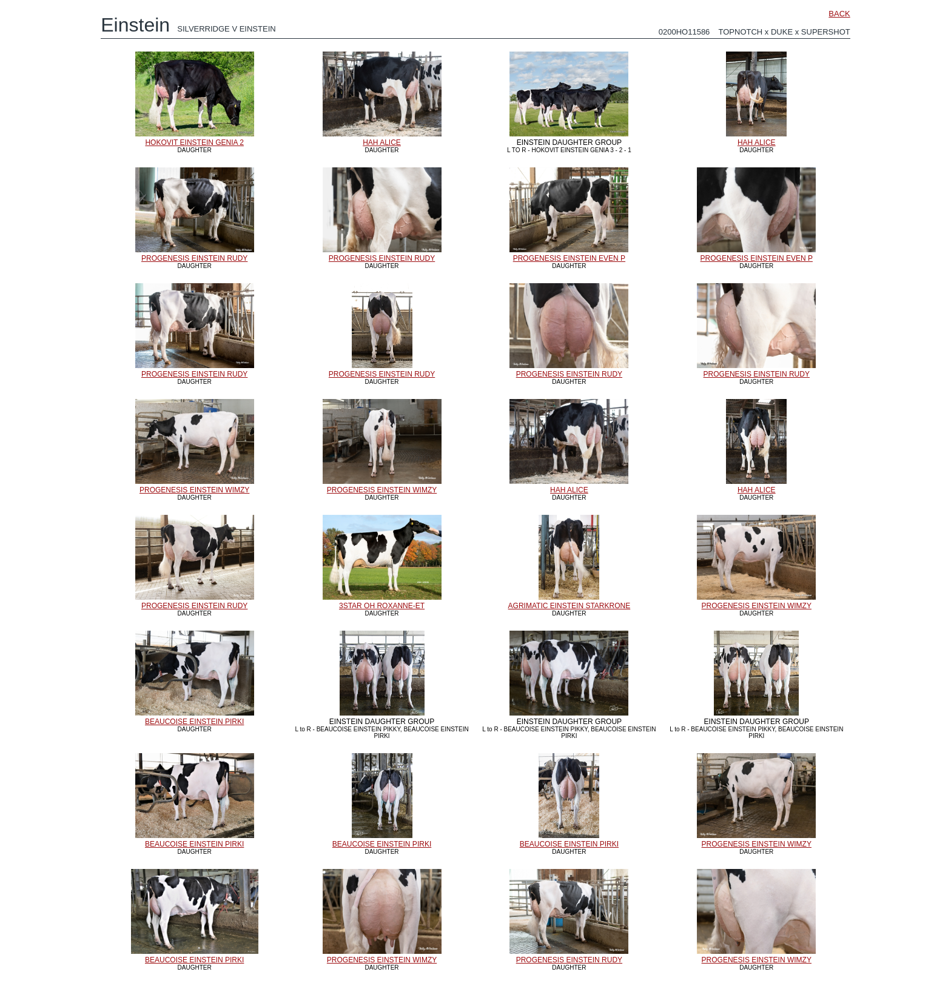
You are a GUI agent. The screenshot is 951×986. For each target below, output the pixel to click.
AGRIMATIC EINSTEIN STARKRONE (569, 606)
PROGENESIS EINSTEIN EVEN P (569, 258)
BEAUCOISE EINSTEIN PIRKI (194, 721)
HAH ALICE (382, 142)
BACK (839, 13)
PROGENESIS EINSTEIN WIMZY (194, 490)
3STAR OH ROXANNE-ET (382, 606)
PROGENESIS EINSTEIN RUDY (194, 258)
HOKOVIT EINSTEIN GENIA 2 (194, 142)
